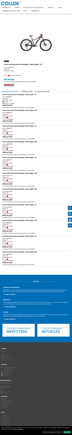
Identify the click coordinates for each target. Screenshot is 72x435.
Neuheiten (4, 407)
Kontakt (3, 351)
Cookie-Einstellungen (49, 432)
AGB (2, 353)
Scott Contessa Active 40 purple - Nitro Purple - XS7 (19, 110)
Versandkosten (5, 419)
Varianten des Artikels (10, 91)
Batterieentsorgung (6, 358)
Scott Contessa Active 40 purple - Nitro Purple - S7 (23, 64)
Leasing (17, 8)
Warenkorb (35, 11)
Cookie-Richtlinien (18, 429)
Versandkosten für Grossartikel (27, 81)
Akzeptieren (67, 432)
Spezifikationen (27, 91)
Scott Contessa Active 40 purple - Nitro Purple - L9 (19, 94)
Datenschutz (4, 355)
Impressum (4, 360)
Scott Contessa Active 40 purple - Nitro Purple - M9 (19, 142)
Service (51, 8)
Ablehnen (59, 432)
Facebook (6, 375)
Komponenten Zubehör (7, 401)
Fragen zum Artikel (42, 91)
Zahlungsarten (5, 421)
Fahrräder (6, 8)
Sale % (25, 11)
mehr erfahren (10, 294)
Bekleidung (4, 405)
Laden (60, 8)
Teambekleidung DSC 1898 (11, 11)
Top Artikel (4, 415)
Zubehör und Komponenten (33, 8)
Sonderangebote (6, 403)
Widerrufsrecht (5, 424)
